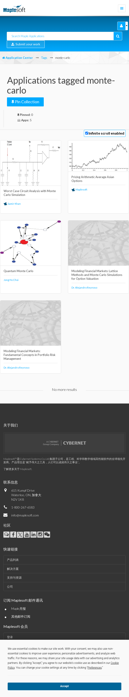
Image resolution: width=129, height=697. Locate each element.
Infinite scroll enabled (106, 133)
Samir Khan (12, 203)
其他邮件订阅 (20, 616)
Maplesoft (79, 189)
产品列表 (13, 560)
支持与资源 (14, 577)
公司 (10, 586)
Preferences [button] (95, 667)
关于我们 (10, 425)
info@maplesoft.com (25, 515)
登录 (10, 637)
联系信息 (10, 482)
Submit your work (25, 44)
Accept (64, 686)
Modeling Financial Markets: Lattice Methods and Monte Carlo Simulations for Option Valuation (96, 274)
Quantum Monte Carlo (18, 271)
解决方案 (13, 569)
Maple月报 (18, 608)
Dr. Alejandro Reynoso (84, 287)
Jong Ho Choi (11, 279)
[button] (121, 26)
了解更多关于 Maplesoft (17, 469)
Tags (44, 58)
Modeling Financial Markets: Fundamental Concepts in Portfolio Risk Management (29, 354)
